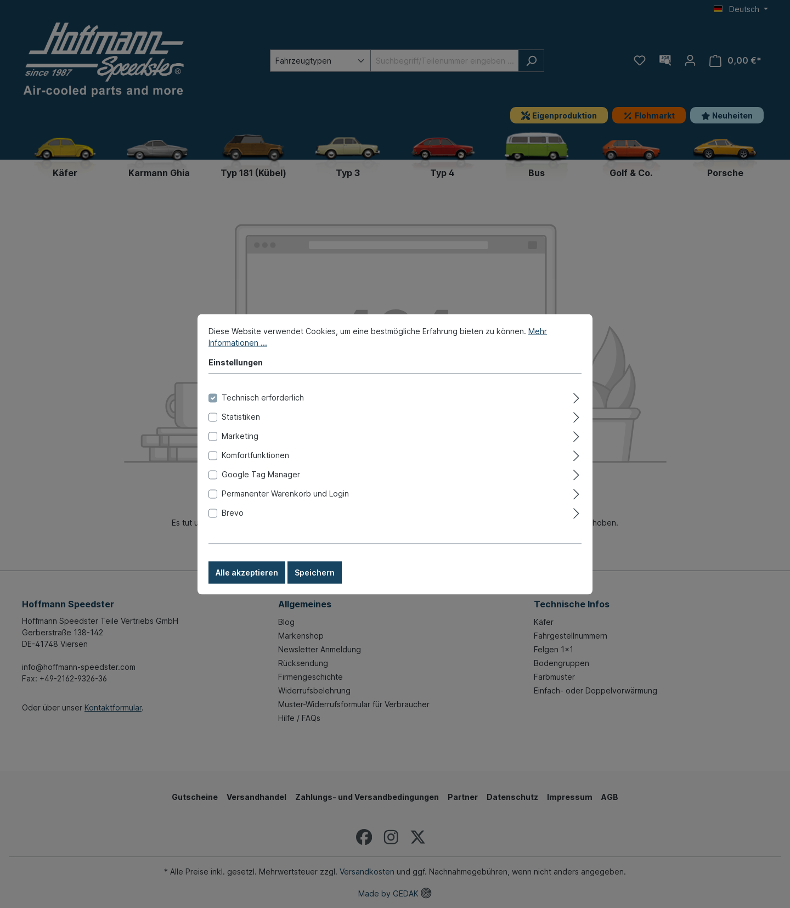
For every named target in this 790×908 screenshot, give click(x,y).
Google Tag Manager (261, 489)
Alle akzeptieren (247, 588)
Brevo (233, 528)
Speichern (315, 588)
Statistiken (241, 432)
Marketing (240, 451)
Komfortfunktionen (255, 470)
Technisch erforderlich (263, 413)
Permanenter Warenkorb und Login (285, 509)
